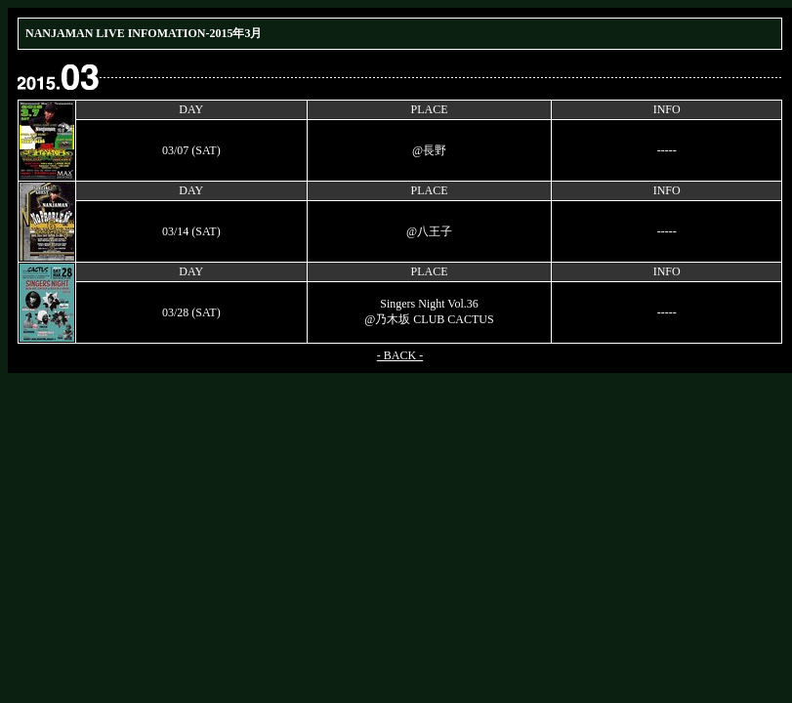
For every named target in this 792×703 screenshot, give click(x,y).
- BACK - (400, 355)
